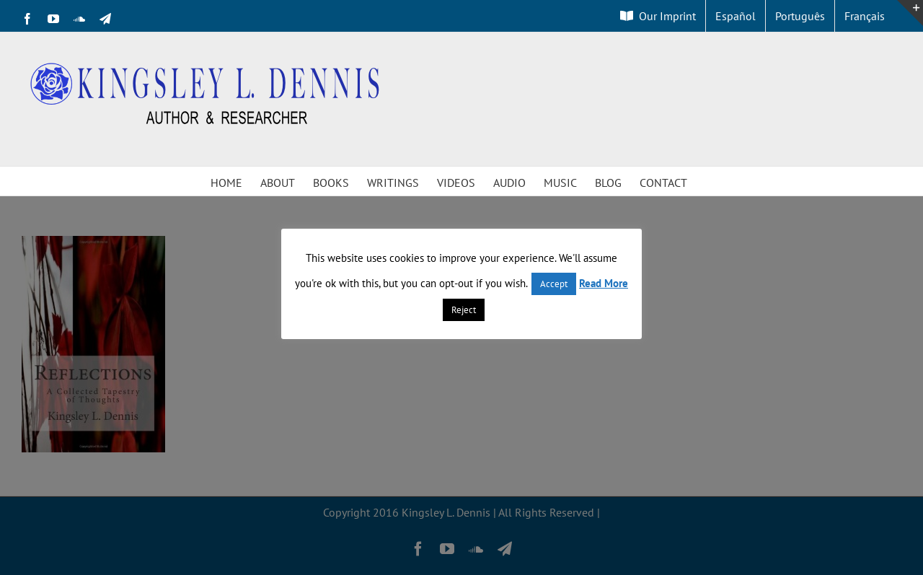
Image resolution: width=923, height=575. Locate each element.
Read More (603, 283)
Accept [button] (554, 284)
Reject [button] (463, 310)
